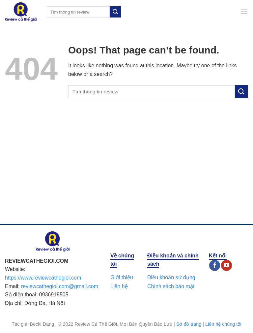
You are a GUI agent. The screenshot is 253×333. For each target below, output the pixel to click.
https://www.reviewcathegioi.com (43, 278)
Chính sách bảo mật (170, 286)
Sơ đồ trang (188, 324)
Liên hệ (119, 286)
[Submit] (115, 11)
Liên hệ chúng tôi (223, 324)
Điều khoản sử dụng (171, 277)
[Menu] (244, 12)
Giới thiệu (121, 277)
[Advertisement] (126, 167)
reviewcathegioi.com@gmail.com (59, 286)
